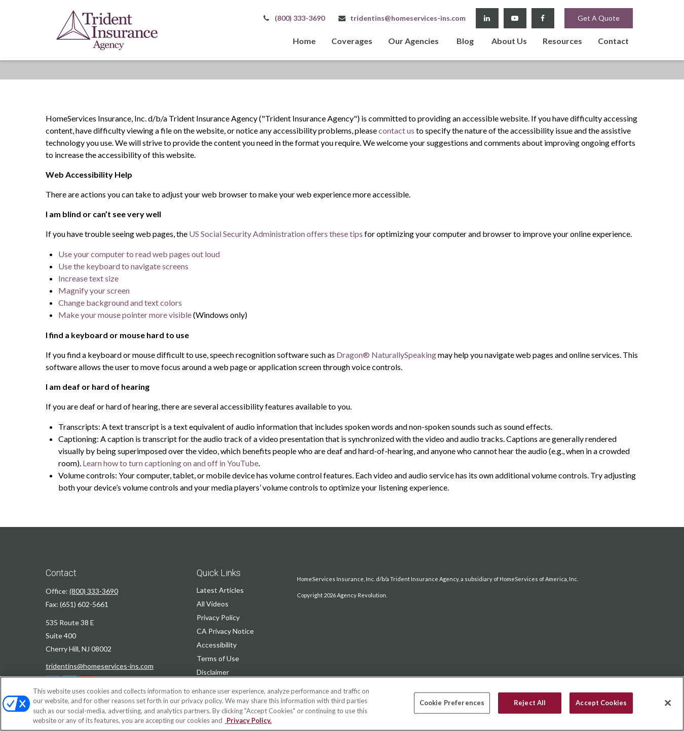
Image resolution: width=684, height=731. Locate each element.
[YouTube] (515, 18)
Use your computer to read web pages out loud (139, 254)
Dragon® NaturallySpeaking (386, 354)
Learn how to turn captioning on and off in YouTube (170, 463)
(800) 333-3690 (293, 18)
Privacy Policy (218, 617)
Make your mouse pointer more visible (125, 314)
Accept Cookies (601, 703)
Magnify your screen (94, 290)
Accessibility (217, 644)
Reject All (530, 703)
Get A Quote (599, 18)
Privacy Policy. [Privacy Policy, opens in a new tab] (248, 720)
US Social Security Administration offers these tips (276, 233)
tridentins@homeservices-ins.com (401, 18)
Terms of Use (218, 658)
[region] (342, 703)
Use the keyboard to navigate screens (123, 266)
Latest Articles (220, 590)
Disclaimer (213, 672)
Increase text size (88, 278)
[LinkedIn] (487, 18)
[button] (304, 40)
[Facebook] (542, 18)
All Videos (213, 603)
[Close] (668, 703)
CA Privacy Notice (225, 631)
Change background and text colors (120, 302)
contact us (396, 130)
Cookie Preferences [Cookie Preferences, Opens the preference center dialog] (452, 703)
